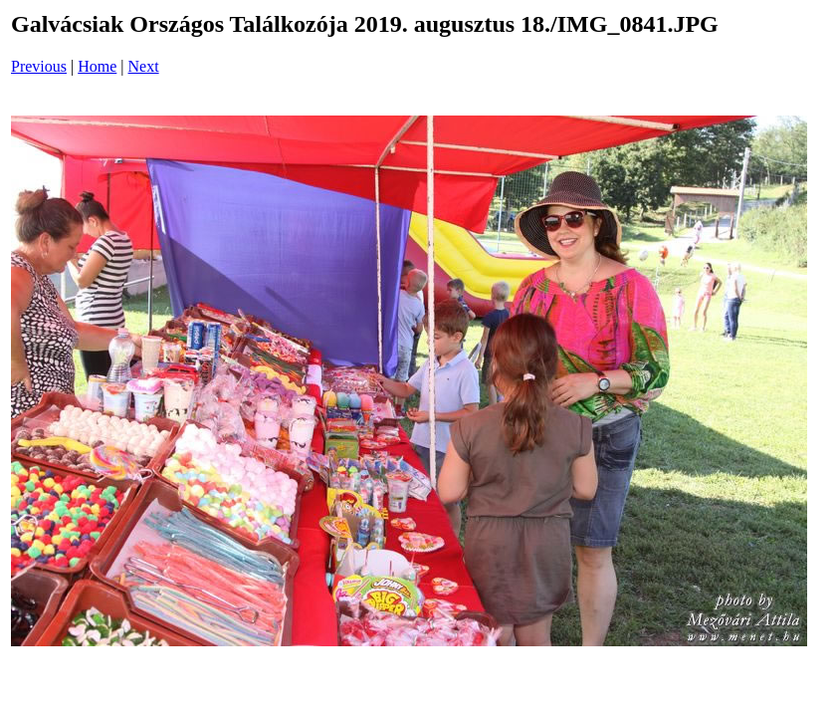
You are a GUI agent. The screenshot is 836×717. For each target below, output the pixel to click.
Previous (39, 66)
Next (143, 66)
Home (97, 66)
